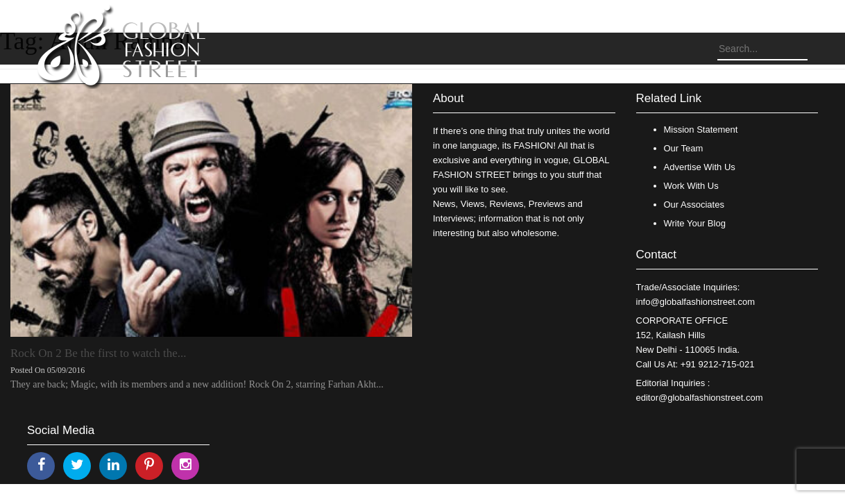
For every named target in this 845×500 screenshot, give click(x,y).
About (448, 98)
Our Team (683, 148)
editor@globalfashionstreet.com (699, 397)
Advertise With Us (699, 167)
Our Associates (694, 204)
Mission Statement (701, 129)
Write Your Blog (695, 223)
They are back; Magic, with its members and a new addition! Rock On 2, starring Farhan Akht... (197, 384)
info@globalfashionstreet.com (695, 302)
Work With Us (691, 186)
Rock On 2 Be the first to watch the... (98, 353)
